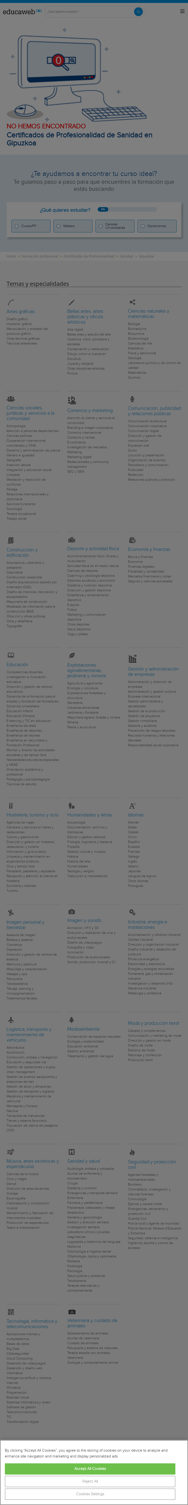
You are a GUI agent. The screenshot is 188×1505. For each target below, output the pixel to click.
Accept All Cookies (90, 1469)
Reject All (90, 1481)
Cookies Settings (90, 1494)
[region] (94, 1472)
